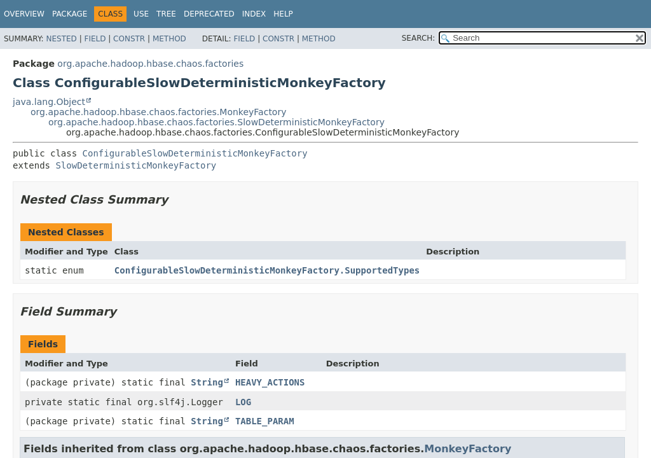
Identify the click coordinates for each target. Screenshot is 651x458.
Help (283, 14)
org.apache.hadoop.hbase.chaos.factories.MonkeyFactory (158, 112)
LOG (243, 402)
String (207, 382)
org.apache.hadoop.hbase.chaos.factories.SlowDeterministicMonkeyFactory (216, 122)
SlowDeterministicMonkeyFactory (135, 165)
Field (95, 38)
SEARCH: (418, 38)
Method (169, 38)
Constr (129, 38)
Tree (166, 14)
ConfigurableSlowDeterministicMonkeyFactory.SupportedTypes (267, 270)
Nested (61, 38)
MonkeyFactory (467, 449)
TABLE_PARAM (264, 421)
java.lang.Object (49, 102)
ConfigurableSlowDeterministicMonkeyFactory (195, 153)
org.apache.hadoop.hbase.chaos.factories (150, 64)
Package (69, 14)
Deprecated (209, 14)
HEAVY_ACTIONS (270, 382)
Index (254, 14)
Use (141, 14)
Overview (24, 14)
